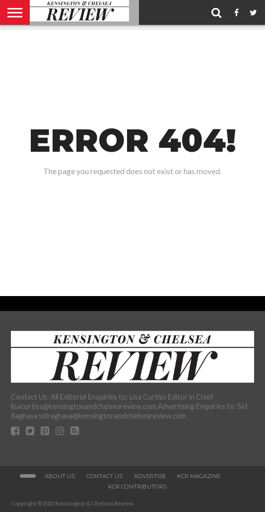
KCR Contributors (137, 486)
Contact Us (104, 476)
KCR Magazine (198, 476)
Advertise (150, 476)
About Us (60, 476)
